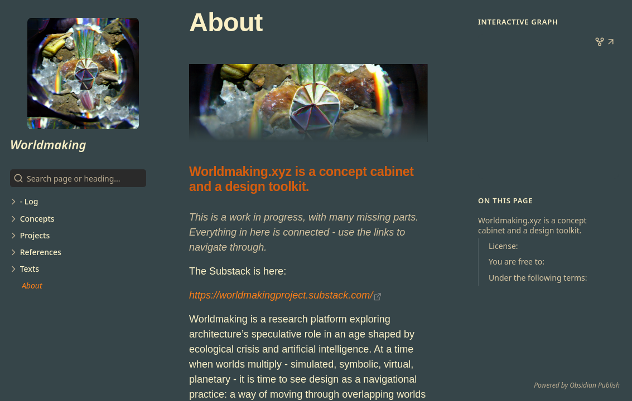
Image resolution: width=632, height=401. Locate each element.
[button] (611, 43)
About (32, 285)
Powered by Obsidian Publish (577, 385)
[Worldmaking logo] (83, 73)
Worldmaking (48, 144)
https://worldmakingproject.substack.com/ (281, 295)
